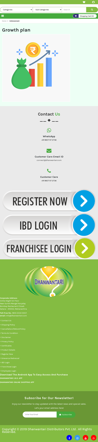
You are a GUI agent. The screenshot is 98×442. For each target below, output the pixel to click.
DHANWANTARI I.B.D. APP (11, 378)
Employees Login (9, 371)
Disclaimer (6, 337)
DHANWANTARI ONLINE (10, 382)
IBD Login (5, 362)
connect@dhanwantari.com (49, 160)
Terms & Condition (9, 333)
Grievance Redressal (10, 358)
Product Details (8, 350)
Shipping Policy (8, 325)
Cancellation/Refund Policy (13, 329)
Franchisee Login (9, 367)
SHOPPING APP (27, 382)
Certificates (6, 346)
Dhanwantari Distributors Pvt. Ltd (52, 429)
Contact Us (6, 320)
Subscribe (67, 414)
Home (4, 21)
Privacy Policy (7, 341)
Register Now (7, 354)
